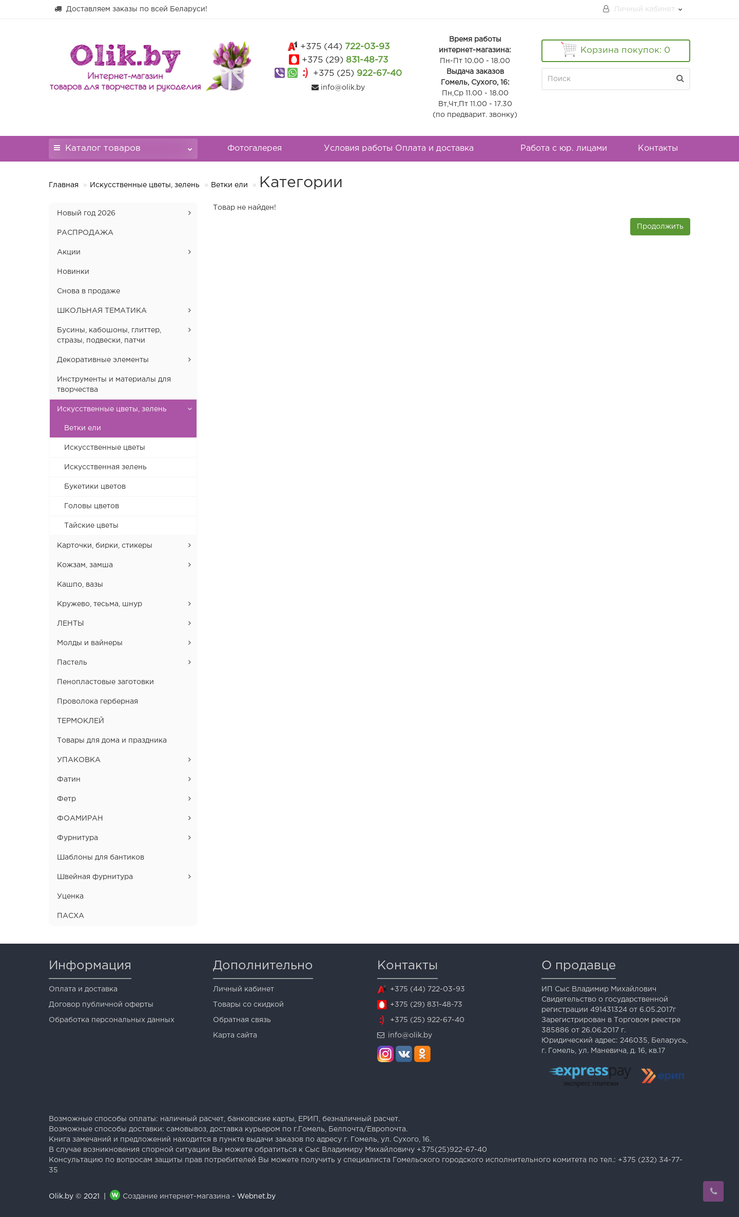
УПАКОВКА (79, 760)
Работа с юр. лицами (563, 148)
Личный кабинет (243, 989)
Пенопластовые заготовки (105, 682)
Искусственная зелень (105, 467)
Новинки (73, 272)
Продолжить (660, 227)
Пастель (72, 663)
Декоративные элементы (103, 360)
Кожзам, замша (85, 565)
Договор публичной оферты (101, 1005)
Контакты (658, 148)
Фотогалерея (254, 148)
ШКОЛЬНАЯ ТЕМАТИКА (102, 311)
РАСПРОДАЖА (85, 233)
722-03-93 (345, 47)
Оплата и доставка (83, 989)
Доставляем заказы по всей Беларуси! (130, 8)
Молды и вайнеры (90, 643)
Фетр (66, 799)
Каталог (123, 145)
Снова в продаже (88, 291)
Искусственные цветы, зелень (145, 185)
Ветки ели (229, 185)
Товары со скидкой (248, 1005)
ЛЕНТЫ (70, 624)
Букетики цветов (95, 487)
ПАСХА (70, 916)
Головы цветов (91, 506)
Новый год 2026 (86, 213)
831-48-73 (345, 60)
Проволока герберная (97, 702)
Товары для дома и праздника (112, 740)
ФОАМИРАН (80, 818)
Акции (69, 252)
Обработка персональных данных (111, 1020)
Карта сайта (235, 1035)
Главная (64, 185)
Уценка (70, 896)
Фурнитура (77, 838)
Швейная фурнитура (95, 877)
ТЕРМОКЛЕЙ (80, 721)
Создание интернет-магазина (176, 1196)
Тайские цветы (91, 526)
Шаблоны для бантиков (100, 857)
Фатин (69, 779)
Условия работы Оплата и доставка (399, 148)
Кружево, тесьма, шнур (99, 604)
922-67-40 (357, 73)
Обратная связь (242, 1020)
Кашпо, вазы (80, 585)
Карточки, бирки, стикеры (104, 546)
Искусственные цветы (104, 448)
